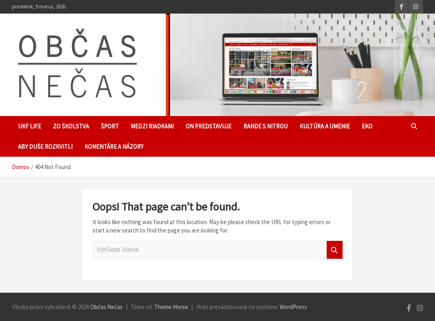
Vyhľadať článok (335, 250)
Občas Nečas (106, 307)
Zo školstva (71, 126)
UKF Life (29, 126)
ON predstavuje (208, 126)
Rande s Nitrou (265, 126)
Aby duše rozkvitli (45, 146)
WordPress (293, 307)
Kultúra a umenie (325, 126)
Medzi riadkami (152, 126)
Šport (110, 126)
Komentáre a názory (113, 146)
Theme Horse (171, 307)
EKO (367, 126)
